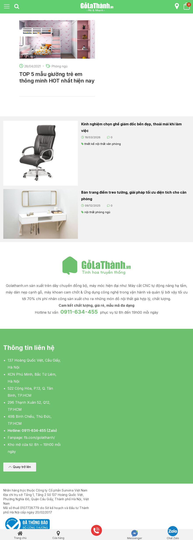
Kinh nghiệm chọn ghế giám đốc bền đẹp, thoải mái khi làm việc (131, 127)
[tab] (16, 6)
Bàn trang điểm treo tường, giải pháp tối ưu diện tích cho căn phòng (133, 195)
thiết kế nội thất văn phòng (102, 144)
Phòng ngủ (59, 66)
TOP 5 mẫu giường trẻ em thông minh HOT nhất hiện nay (57, 77)
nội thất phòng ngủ (97, 212)
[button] (19, 467)
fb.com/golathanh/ (39, 437)
